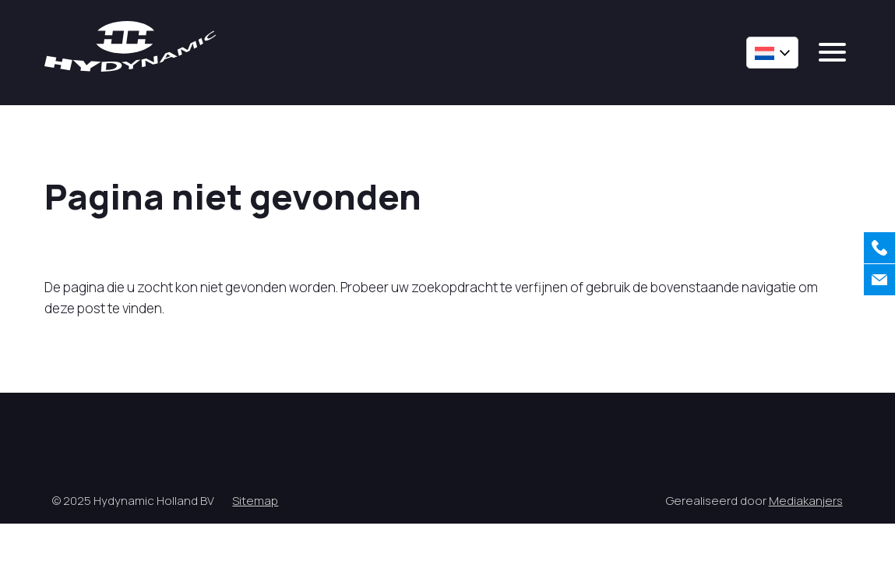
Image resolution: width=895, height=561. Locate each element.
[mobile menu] (832, 52)
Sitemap (255, 500)
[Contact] (879, 279)
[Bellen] (879, 247)
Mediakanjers (806, 500)
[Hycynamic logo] (130, 46)
